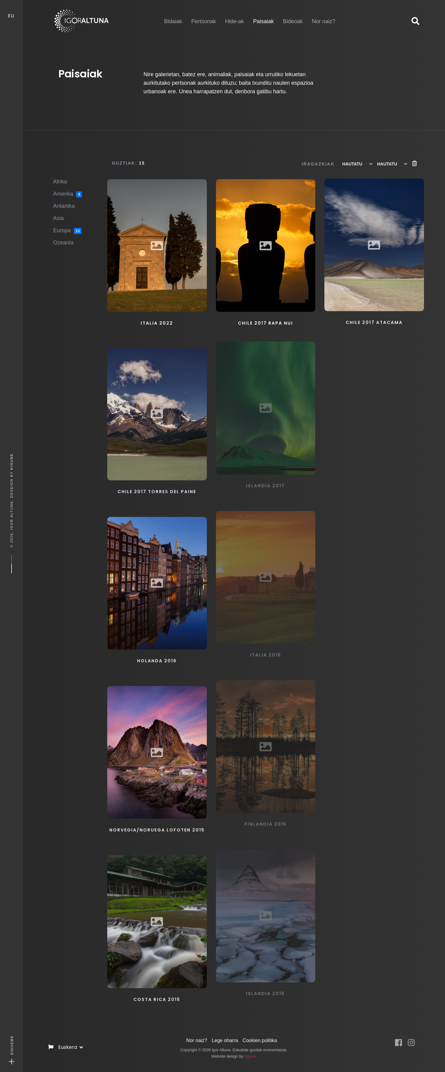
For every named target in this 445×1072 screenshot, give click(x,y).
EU (11, 9)
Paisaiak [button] (263, 15)
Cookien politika (259, 1035)
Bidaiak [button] (173, 16)
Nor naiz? (196, 1035)
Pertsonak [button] (203, 16)
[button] (415, 21)
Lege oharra (225, 1035)
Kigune (11, 461)
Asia (58, 213)
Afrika (60, 177)
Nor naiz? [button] (323, 16)
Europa (67, 226)
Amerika (67, 189)
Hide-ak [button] (234, 16)
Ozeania (63, 238)
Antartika (64, 201)
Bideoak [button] (293, 16)
